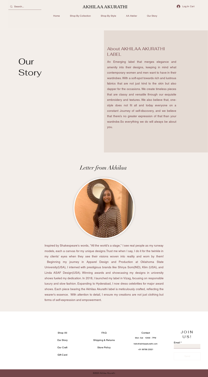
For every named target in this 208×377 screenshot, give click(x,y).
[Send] (187, 356)
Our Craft (62, 347)
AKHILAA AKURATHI (105, 6)
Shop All (62, 332)
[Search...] (24, 7)
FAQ (103, 332)
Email (177, 342)
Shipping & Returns (104, 340)
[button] (194, 6)
